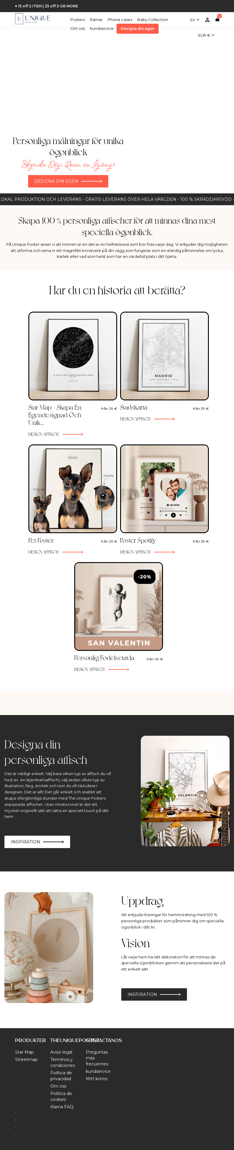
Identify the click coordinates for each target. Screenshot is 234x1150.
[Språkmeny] (194, 17)
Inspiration (25, 842)
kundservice (102, 28)
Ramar (96, 19)
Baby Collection (152, 19)
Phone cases (120, 19)
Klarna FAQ (61, 1106)
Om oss (77, 28)
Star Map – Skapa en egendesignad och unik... (55, 414)
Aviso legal (61, 1052)
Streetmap (26, 1059)
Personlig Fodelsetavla (104, 657)
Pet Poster (41, 540)
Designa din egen (137, 28)
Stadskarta (134, 407)
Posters (77, 19)
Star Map (24, 1052)
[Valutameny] (206, 33)
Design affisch (43, 434)
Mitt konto (97, 1078)
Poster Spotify (138, 540)
